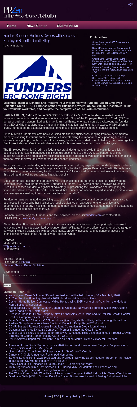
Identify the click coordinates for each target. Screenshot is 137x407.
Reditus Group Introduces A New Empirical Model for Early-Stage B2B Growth (56, 323)
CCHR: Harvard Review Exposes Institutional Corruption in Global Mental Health (58, 326)
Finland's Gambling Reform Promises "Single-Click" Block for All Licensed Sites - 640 (112, 69)
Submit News (67, 26)
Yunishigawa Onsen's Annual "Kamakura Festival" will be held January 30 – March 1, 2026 (64, 295)
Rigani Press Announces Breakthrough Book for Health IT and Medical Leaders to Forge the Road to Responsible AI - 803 (111, 52)
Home (11, 26)
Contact (88, 396)
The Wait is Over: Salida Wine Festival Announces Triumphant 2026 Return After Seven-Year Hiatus (70, 373)
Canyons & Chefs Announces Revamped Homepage (41, 354)
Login (130, 4)
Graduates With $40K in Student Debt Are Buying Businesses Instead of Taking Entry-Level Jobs (68, 376)
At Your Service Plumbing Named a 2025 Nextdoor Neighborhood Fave (52, 298)
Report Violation (34, 265)
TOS (57, 396)
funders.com (93, 215)
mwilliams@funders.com (36, 218)
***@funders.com (14, 246)
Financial (24, 261)
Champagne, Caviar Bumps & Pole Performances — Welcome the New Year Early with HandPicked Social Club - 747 (112, 61)
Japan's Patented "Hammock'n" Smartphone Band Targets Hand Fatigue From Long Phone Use (67, 320)
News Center (36, 26)
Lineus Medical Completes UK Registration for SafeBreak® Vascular (50, 351)
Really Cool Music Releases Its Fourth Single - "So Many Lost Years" (51, 363)
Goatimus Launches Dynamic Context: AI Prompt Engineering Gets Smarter (55, 329)
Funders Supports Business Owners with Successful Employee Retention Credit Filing (40, 38)
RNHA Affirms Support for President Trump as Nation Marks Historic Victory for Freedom (63, 339)
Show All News (12, 265)
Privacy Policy (71, 396)
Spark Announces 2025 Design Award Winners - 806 (111, 43)
